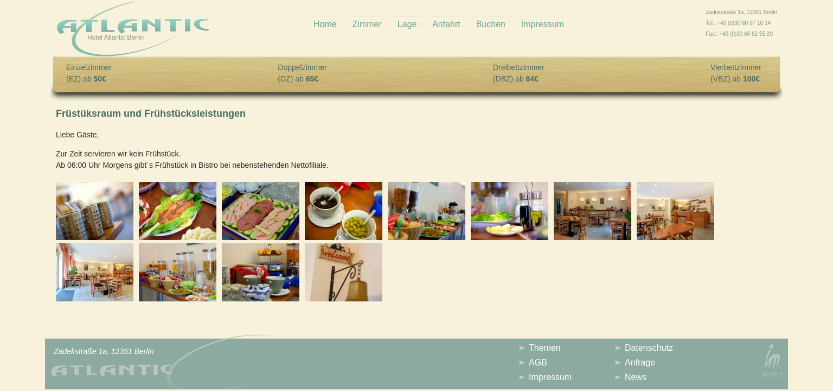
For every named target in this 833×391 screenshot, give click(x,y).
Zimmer (367, 24)
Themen (545, 347)
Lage (407, 24)
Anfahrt (446, 24)
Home (325, 24)
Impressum (542, 24)
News (635, 377)
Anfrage (640, 362)
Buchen (490, 24)
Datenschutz (649, 347)
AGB (538, 362)
